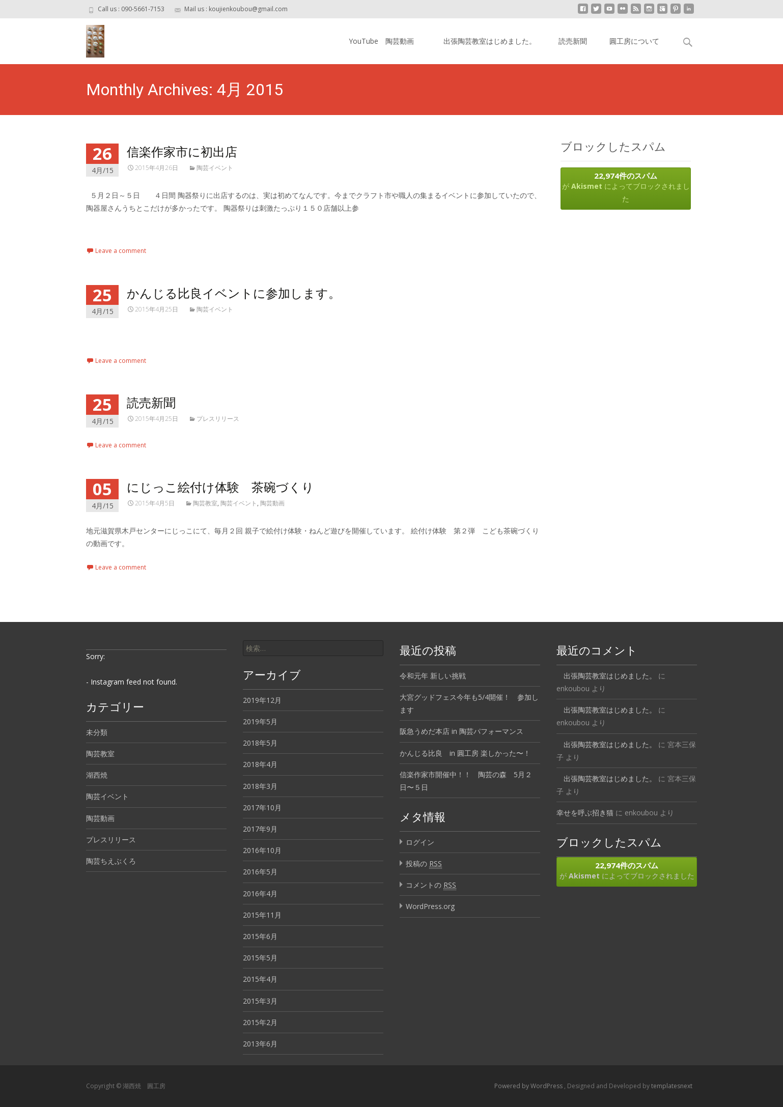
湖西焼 (96, 775)
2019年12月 (262, 700)
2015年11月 (262, 915)
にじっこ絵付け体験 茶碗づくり (220, 486)
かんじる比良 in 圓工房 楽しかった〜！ (465, 753)
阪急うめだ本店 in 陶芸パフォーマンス (461, 731)
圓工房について (634, 41)
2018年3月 (260, 786)
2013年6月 (260, 1043)
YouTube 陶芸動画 (381, 41)
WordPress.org (430, 906)
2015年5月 (260, 957)
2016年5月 (260, 871)
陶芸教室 (205, 503)
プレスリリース (218, 418)
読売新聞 (572, 41)
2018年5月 (260, 743)
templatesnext (671, 1086)
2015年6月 (260, 936)
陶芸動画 (272, 503)
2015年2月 (260, 1022)
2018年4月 (260, 764)
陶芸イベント (215, 167)
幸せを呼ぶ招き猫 (584, 812)
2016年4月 (260, 893)
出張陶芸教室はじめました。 (486, 41)
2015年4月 (260, 979)
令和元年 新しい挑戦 (433, 675)
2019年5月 (260, 721)
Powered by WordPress (529, 1086)
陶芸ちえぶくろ (111, 861)
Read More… (108, 227)
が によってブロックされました (625, 187)
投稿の (424, 864)
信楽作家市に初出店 (182, 151)
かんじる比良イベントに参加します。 (234, 293)
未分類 (96, 732)
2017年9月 (260, 829)
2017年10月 (262, 807)
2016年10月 (262, 850)
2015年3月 (260, 1001)
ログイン (420, 842)
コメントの (431, 885)
